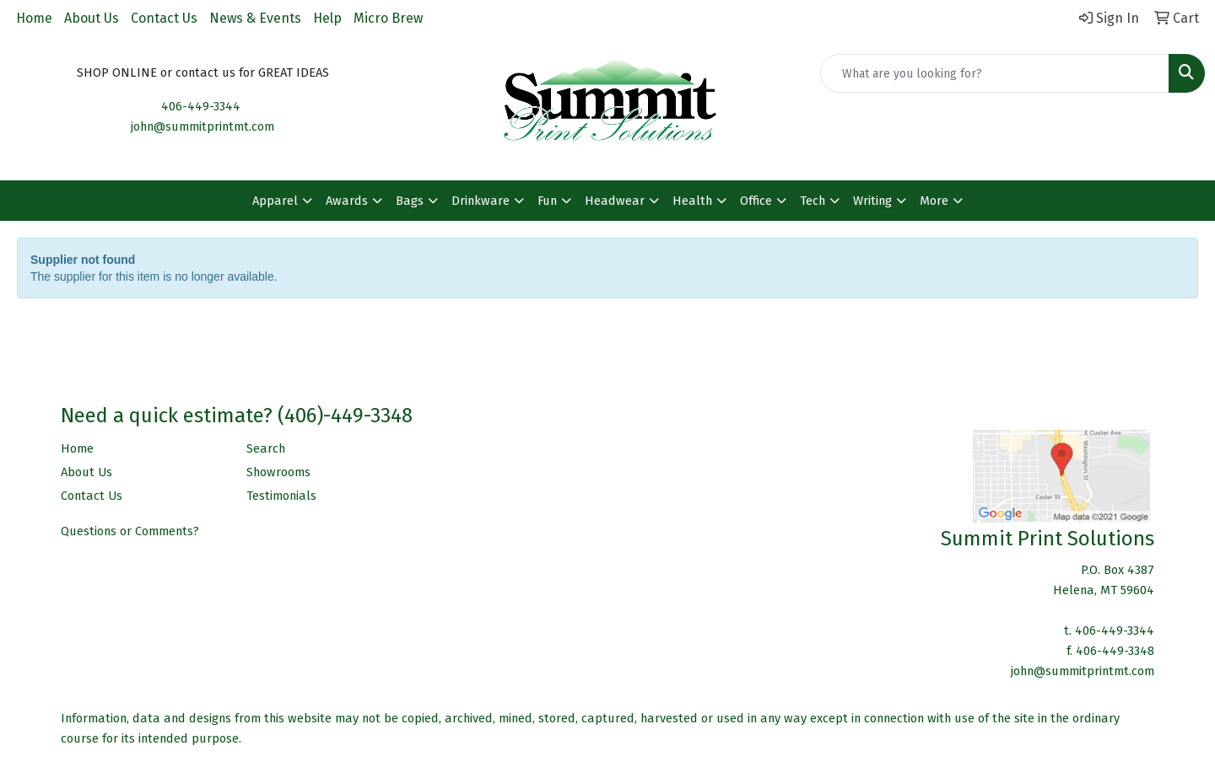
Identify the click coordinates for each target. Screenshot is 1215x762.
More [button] (934, 200)
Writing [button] (872, 200)
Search (265, 448)
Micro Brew (388, 18)
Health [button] (692, 200)
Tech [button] (812, 200)
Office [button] (756, 200)
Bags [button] (410, 200)
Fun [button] (547, 200)
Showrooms (278, 472)
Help (327, 18)
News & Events (255, 18)
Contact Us (164, 18)
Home (34, 18)
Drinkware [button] (480, 200)
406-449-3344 (200, 106)
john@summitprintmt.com (202, 126)
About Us (91, 18)
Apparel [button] (275, 200)
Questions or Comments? (130, 531)
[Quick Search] (994, 73)
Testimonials (281, 495)
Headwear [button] (615, 200)
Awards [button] (347, 200)
